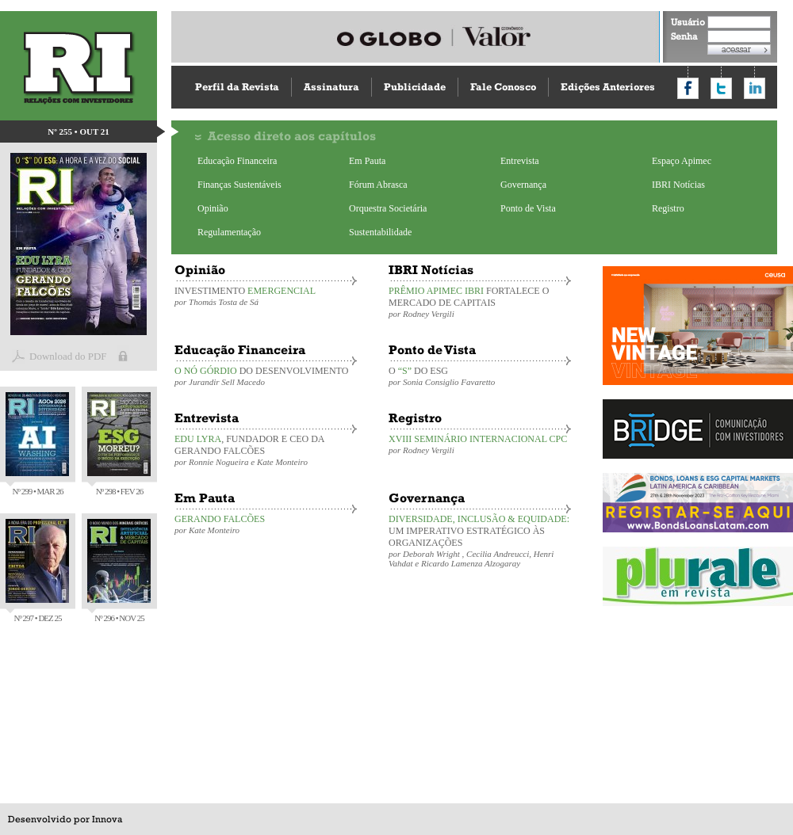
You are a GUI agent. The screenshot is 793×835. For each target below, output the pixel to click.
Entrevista (519, 160)
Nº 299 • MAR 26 (37, 444)
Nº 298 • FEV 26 (119, 444)
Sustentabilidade (380, 232)
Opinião (212, 208)
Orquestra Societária (388, 208)
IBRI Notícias (678, 184)
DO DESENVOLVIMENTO (265, 376)
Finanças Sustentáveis (239, 184)
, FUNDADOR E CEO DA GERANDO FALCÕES (265, 450)
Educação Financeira (237, 160)
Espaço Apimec (681, 160)
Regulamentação (229, 232)
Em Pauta (367, 160)
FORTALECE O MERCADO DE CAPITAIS (480, 301)
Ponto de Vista (528, 208)
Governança (523, 184)
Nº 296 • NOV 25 (119, 571)
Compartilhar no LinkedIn (754, 88)
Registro (668, 208)
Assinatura (331, 87)
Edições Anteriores (608, 87)
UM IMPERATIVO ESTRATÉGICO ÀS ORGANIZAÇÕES (480, 540)
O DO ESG (480, 376)
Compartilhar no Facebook (688, 88)
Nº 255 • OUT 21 (78, 131)
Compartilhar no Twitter (721, 88)
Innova (107, 819)
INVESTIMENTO (265, 296)
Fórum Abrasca (378, 184)
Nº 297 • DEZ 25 (37, 571)
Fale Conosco (503, 87)
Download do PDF (68, 356)
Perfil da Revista (237, 87)
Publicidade (415, 87)
